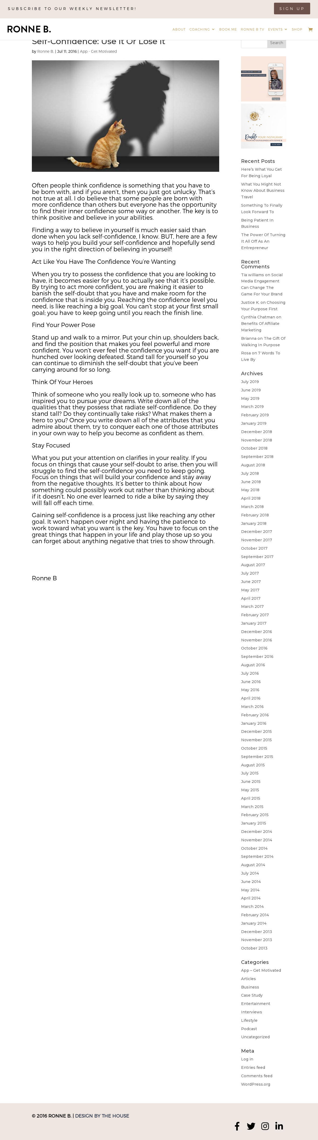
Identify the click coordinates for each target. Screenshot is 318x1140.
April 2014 (251, 898)
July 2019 (250, 381)
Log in (247, 1059)
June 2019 (251, 390)
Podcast (249, 1028)
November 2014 (256, 840)
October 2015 (254, 748)
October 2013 (254, 948)
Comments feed (256, 1075)
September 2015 (257, 756)
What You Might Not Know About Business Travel (263, 191)
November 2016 (256, 640)
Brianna (248, 338)
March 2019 (252, 406)
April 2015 (250, 798)
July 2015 (250, 773)
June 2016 (251, 681)
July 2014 (250, 873)
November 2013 (256, 939)
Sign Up (292, 8)
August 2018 (253, 465)
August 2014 (253, 864)
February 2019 (255, 415)
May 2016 (250, 689)
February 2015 (255, 814)
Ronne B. (45, 51)
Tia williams (252, 274)
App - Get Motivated (98, 51)
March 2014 (252, 906)
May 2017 (250, 590)
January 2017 (253, 623)
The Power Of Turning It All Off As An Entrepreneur (263, 241)
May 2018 (250, 489)
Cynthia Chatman (258, 317)
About (179, 29)
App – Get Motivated (261, 970)
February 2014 (255, 914)
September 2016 (257, 656)
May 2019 (250, 398)
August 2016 (253, 665)
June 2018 (251, 481)
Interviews (251, 1012)
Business (250, 987)
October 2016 (254, 648)
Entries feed (253, 1067)
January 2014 (253, 923)
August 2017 (253, 564)
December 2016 (256, 631)
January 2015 (253, 823)
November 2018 (256, 440)
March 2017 (252, 606)
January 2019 (253, 423)
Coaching (200, 29)
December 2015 (256, 731)
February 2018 (255, 515)
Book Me (228, 29)
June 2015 (251, 781)
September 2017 (257, 556)
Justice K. (250, 302)
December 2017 (256, 531)
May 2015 (250, 790)
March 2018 (252, 506)
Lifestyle (249, 1020)
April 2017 (251, 598)
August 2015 (253, 765)
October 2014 (254, 848)
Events (275, 29)
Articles (248, 978)
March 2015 (252, 806)
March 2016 (252, 706)
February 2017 (255, 614)
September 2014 (257, 856)
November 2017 (256, 540)
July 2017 (250, 573)
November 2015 (256, 739)
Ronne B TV (252, 29)
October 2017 (254, 548)
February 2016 (255, 715)
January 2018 (253, 523)
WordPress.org (255, 1084)
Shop (297, 29)
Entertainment (255, 1003)
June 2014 (251, 881)
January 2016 (253, 723)
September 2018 (257, 456)
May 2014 (250, 890)
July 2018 (250, 473)
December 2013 (256, 931)
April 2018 (251, 498)
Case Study (252, 995)
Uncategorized (255, 1036)
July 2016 (250, 673)
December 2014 (256, 831)
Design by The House (102, 1115)
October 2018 (254, 448)
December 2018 (256, 431)
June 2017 (251, 581)
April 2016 (251, 698)
